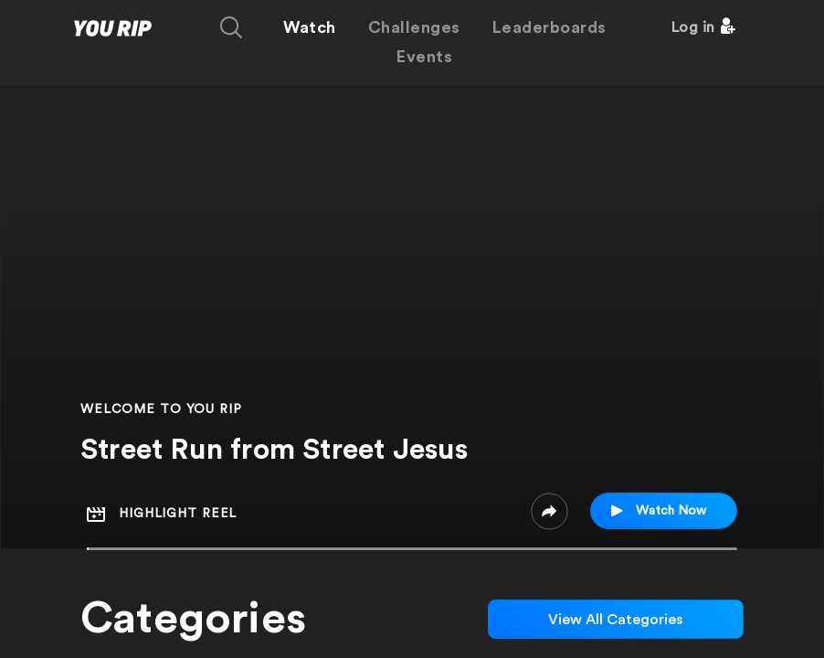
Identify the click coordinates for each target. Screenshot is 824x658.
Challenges (414, 27)
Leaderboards (549, 27)
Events (424, 56)
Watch (309, 27)
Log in (693, 27)
